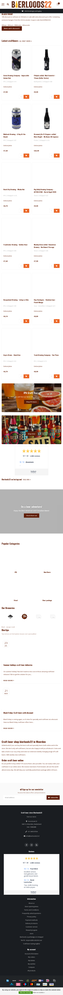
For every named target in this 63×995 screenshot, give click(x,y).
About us (32, 903)
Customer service (31, 927)
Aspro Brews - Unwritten (11, 355)
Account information (31, 954)
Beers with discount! (12, 28)
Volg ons (27, 479)
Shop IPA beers (31, 402)
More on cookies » (39, 992)
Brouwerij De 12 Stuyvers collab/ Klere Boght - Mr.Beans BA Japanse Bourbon (46, 136)
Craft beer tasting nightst (31, 944)
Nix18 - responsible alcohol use (31, 940)
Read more (8, 680)
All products (31, 971)
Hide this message (25, 992)
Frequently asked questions (31, 913)
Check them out (31, 516)
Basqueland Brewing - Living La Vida (16, 300)
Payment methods (31, 920)
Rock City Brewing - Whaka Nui (14, 189)
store (31, 934)
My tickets (31, 960)
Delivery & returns (31, 923)
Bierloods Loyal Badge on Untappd (31, 937)
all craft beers (25, 41)
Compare (31, 967)
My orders (31, 957)
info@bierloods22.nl (32, 836)
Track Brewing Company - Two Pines (46, 355)
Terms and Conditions (31, 910)
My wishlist (31, 964)
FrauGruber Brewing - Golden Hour (15, 244)
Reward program (31, 930)
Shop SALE (31, 434)
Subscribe (53, 797)
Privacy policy (31, 917)
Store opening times (31, 906)
